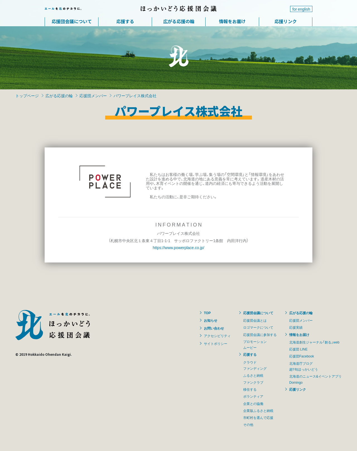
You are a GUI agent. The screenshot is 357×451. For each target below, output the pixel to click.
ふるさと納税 (253, 375)
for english (301, 9)
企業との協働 (253, 403)
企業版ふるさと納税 (258, 410)
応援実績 (296, 327)
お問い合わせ (214, 328)
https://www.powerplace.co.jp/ (178, 247)
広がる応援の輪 (178, 21)
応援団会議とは (255, 320)
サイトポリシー (215, 343)
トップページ (27, 95)
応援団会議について (72, 21)
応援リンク (285, 21)
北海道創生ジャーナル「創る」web (314, 342)
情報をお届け (232, 21)
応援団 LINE (298, 349)
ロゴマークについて (258, 327)
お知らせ (210, 320)
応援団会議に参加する (260, 334)
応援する (125, 21)
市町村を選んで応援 (258, 417)
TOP (207, 312)
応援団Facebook (301, 356)
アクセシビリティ (217, 335)
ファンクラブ (253, 382)
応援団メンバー (93, 95)
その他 (248, 424)
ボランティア (253, 396)
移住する (250, 389)
